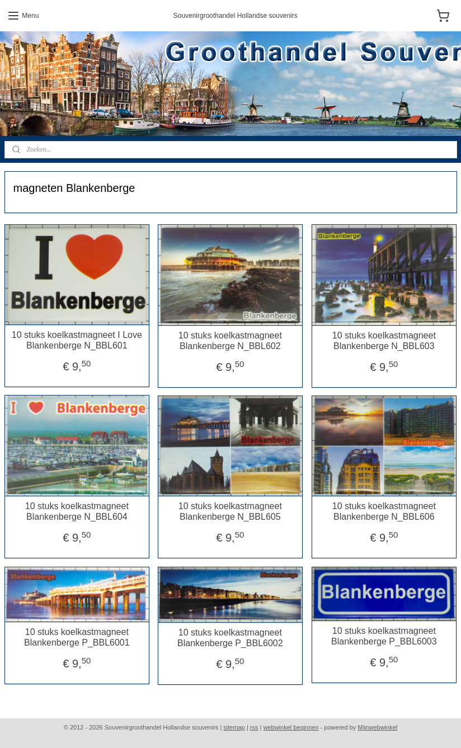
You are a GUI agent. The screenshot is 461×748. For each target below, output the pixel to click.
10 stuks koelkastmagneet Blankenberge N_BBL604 (77, 511)
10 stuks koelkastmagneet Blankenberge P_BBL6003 (384, 636)
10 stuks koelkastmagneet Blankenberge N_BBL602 (230, 341)
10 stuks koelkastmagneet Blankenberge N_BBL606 (384, 511)
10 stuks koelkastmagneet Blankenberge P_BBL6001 (77, 637)
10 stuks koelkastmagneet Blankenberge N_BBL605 (230, 511)
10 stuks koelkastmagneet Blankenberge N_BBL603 (384, 341)
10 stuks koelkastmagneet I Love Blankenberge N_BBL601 (77, 340)
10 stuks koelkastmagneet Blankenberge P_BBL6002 (230, 638)
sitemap (234, 727)
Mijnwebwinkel (377, 727)
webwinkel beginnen (291, 727)
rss (254, 727)
